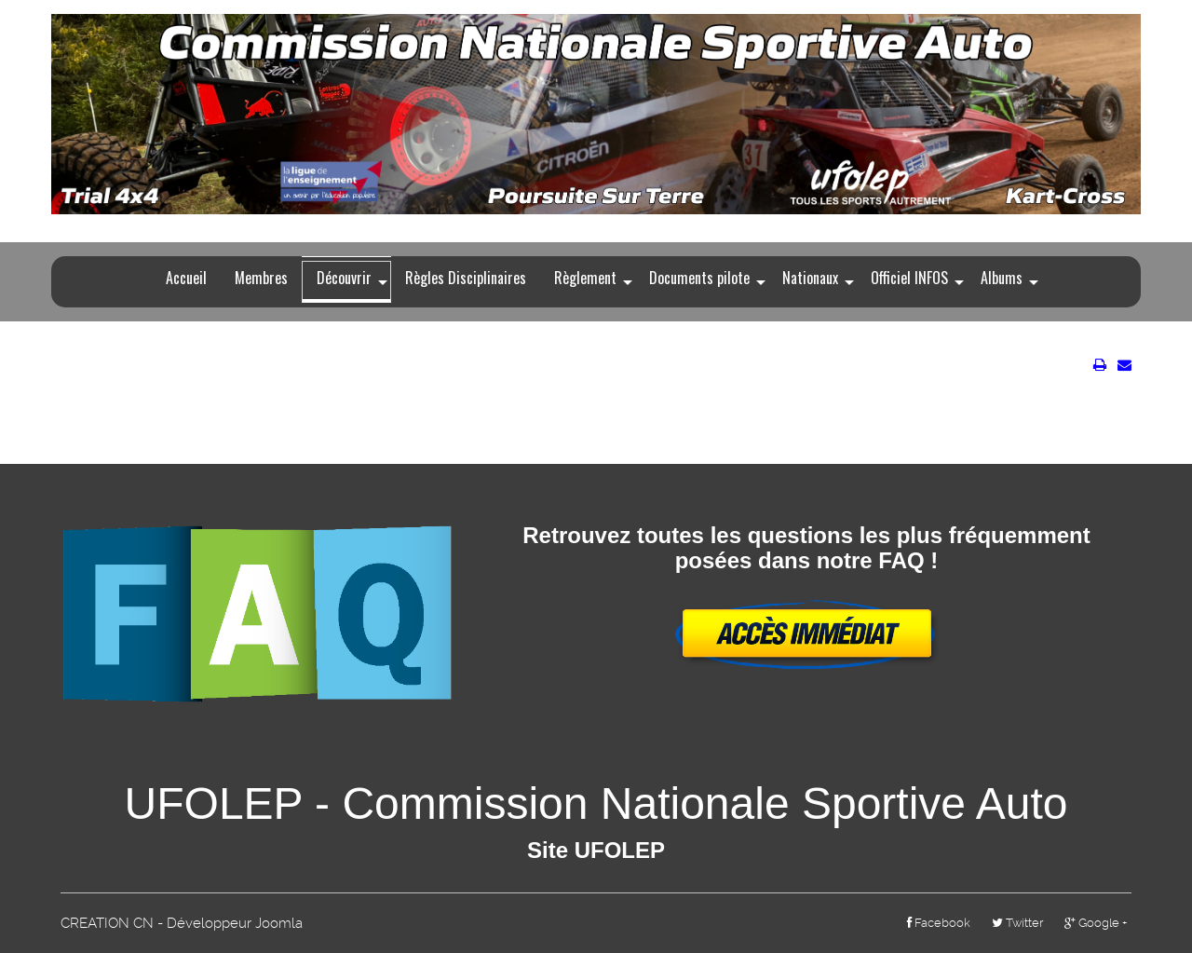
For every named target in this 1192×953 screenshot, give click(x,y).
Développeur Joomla (235, 923)
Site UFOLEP (596, 850)
